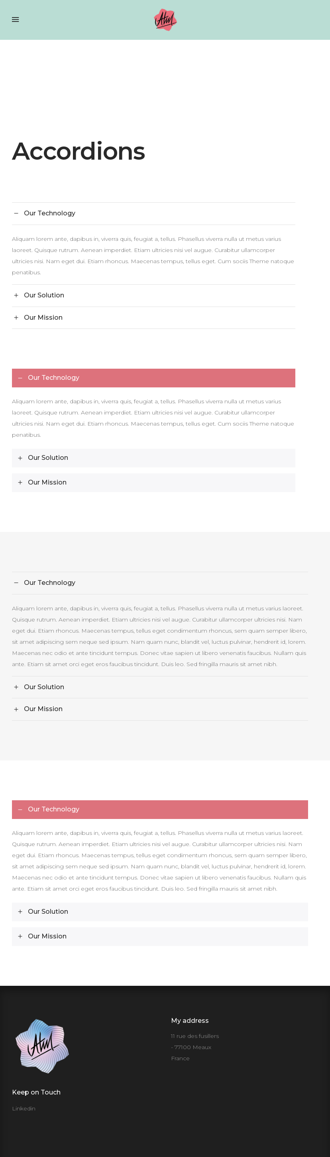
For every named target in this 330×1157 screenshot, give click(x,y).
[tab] (153, 213)
